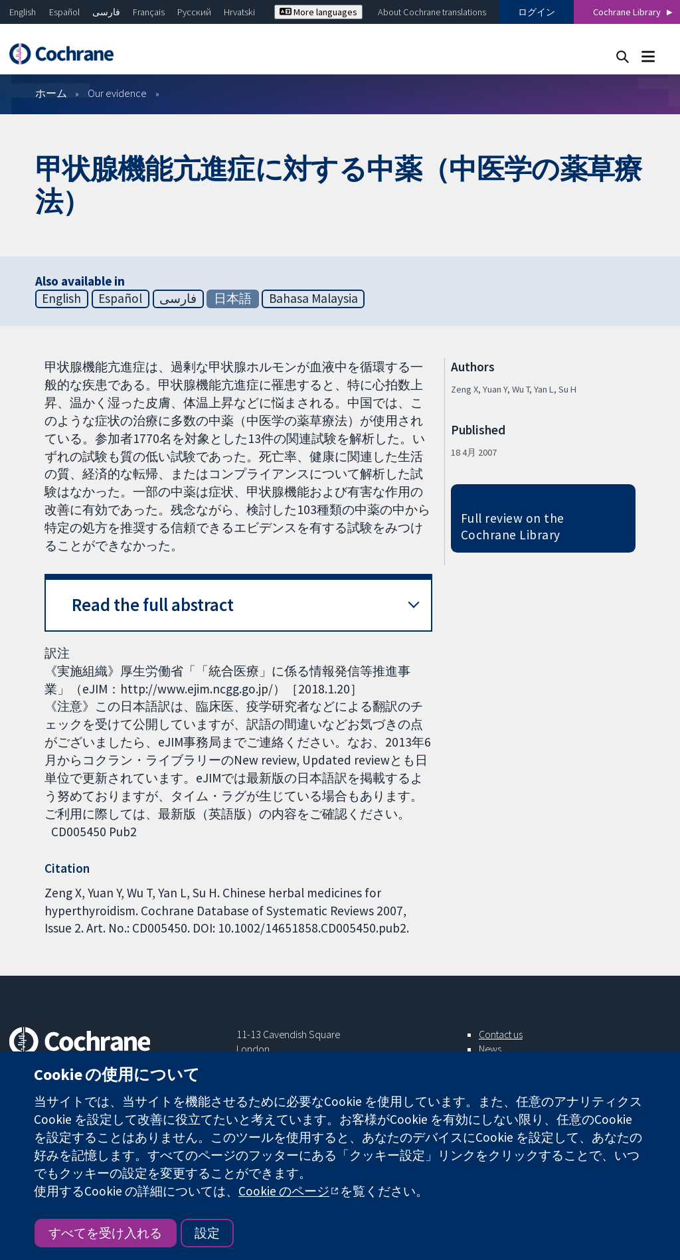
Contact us (501, 1034)
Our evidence (117, 93)
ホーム (51, 93)
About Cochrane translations (432, 12)
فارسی (106, 12)
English (22, 12)
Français (149, 12)
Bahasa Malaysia (313, 298)
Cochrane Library (627, 12)
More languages (318, 12)
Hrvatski (239, 12)
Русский (194, 12)
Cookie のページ (283, 1191)
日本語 (233, 298)
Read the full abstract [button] (153, 605)
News (490, 1048)
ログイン (536, 12)
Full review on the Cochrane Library (512, 526)
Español (64, 12)
